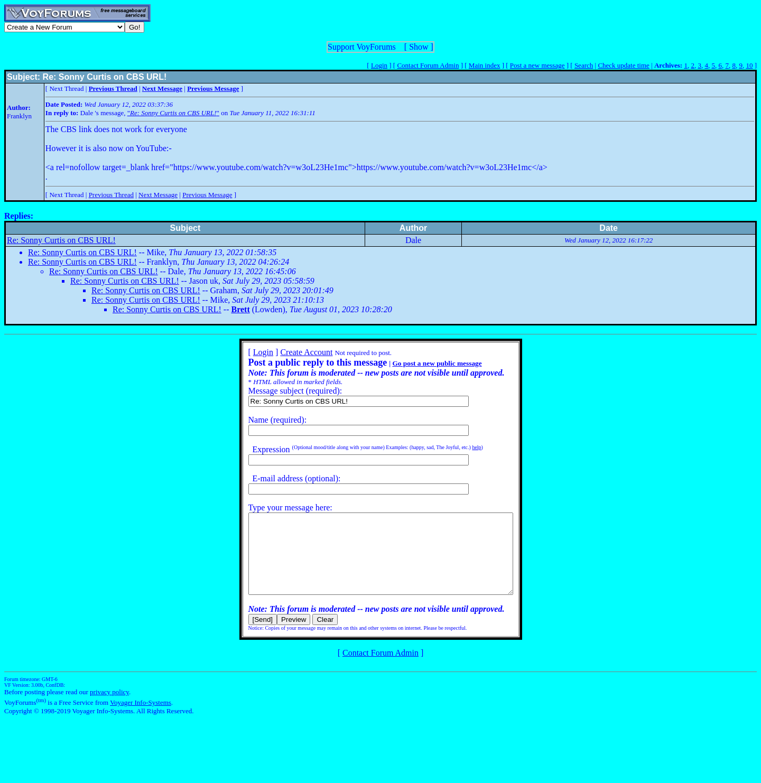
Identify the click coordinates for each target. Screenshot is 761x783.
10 (749, 65)
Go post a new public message (421, 363)
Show (418, 46)
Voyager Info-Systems (140, 718)
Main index (484, 65)
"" (173, 113)
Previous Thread (111, 195)
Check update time (623, 65)
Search (583, 65)
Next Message (158, 195)
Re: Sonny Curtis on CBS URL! (61, 240)
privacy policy (109, 708)
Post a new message (537, 65)
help (460, 447)
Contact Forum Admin (428, 65)
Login (379, 65)
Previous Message (207, 195)
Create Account (290, 352)
